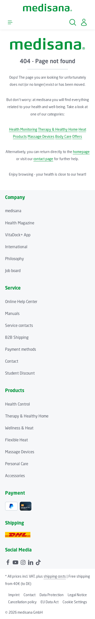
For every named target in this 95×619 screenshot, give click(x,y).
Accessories (15, 475)
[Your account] (84, 22)
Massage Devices (41, 136)
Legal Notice (77, 594)
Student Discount (20, 373)
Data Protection (52, 594)
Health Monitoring (23, 129)
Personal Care (16, 463)
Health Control (17, 404)
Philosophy (14, 258)
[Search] (73, 22)
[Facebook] (8, 561)
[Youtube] (16, 561)
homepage (81, 151)
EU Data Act (50, 601)
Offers (77, 136)
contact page (43, 158)
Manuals (12, 313)
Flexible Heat (16, 439)
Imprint (14, 594)
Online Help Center (21, 301)
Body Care (63, 136)
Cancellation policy (22, 601)
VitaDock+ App (17, 234)
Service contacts (19, 325)
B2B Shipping (17, 337)
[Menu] (10, 22)
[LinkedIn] (31, 561)
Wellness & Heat (19, 427)
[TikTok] (38, 561)
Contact (11, 361)
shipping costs (55, 576)
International (16, 246)
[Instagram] (23, 561)
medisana (13, 210)
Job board (13, 270)
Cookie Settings (75, 601)
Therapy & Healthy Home (58, 129)
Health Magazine (19, 222)
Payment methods (20, 349)
